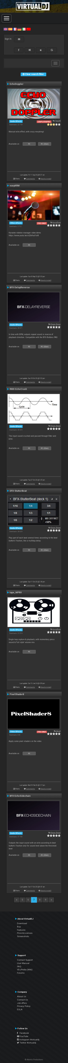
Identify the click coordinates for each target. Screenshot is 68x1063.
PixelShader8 (17, 694)
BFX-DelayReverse (20, 287)
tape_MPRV (16, 592)
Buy (19, 926)
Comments (30, 179)
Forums (20, 973)
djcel (58, 731)
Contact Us (22, 999)
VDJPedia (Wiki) (24, 969)
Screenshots (23, 936)
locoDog (57, 222)
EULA (19, 1009)
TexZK (58, 121)
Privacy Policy (23, 1006)
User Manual (23, 963)
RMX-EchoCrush (18, 389)
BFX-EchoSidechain (20, 796)
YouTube (22, 1036)
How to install (45, 179)
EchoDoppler (16, 84)
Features (21, 930)
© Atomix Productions (34, 1059)
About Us (21, 996)
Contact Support (25, 960)
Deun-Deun (56, 324)
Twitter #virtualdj (26, 1042)
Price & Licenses (24, 933)
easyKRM (15, 185)
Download (22, 923)
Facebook (23, 1033)
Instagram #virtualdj (28, 1039)
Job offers (22, 1003)
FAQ (19, 966)
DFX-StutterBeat (18, 491)
